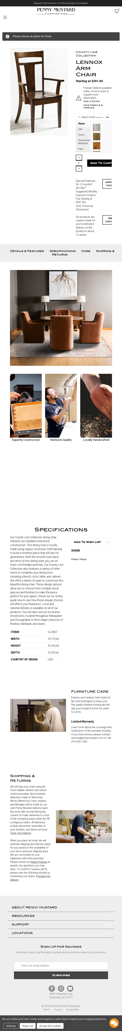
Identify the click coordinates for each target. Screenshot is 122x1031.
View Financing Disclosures (84, 207)
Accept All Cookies (50, 1026)
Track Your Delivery (20, 833)
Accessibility (72, 1009)
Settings (11, 1026)
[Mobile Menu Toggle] (5, 17)
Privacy (58, 1009)
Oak (80, 129)
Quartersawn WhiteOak (84, 142)
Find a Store (91, 101)
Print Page (79, 559)
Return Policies (39, 862)
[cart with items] (117, 10)
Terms (46, 1009)
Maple (81, 123)
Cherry (81, 134)
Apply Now (109, 184)
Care (85, 251)
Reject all (27, 1026)
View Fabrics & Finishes (93, 106)
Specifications (63, 251)
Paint (80, 149)
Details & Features (27, 251)
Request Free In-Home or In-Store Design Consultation (61, 3)
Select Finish (90, 117)
